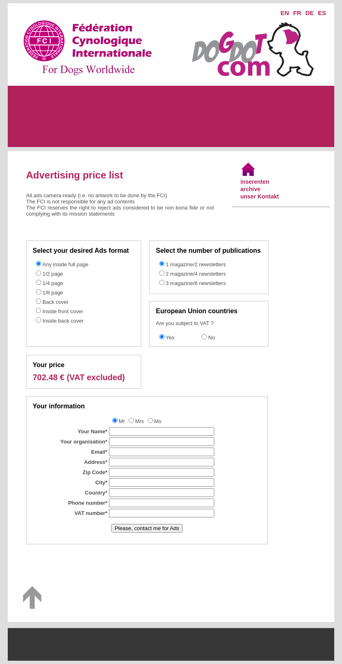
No (211, 337)
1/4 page (52, 283)
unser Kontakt (259, 196)
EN (284, 12)
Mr (122, 421)
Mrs (139, 421)
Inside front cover (62, 311)
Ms (157, 421)
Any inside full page (65, 264)
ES (322, 12)
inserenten (254, 181)
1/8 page (52, 293)
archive (250, 189)
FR (297, 12)
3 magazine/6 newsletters (196, 283)
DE (309, 12)
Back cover (55, 302)
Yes (170, 337)
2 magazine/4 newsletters (196, 274)
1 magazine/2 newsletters (196, 264)
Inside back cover (63, 321)
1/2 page (52, 274)
